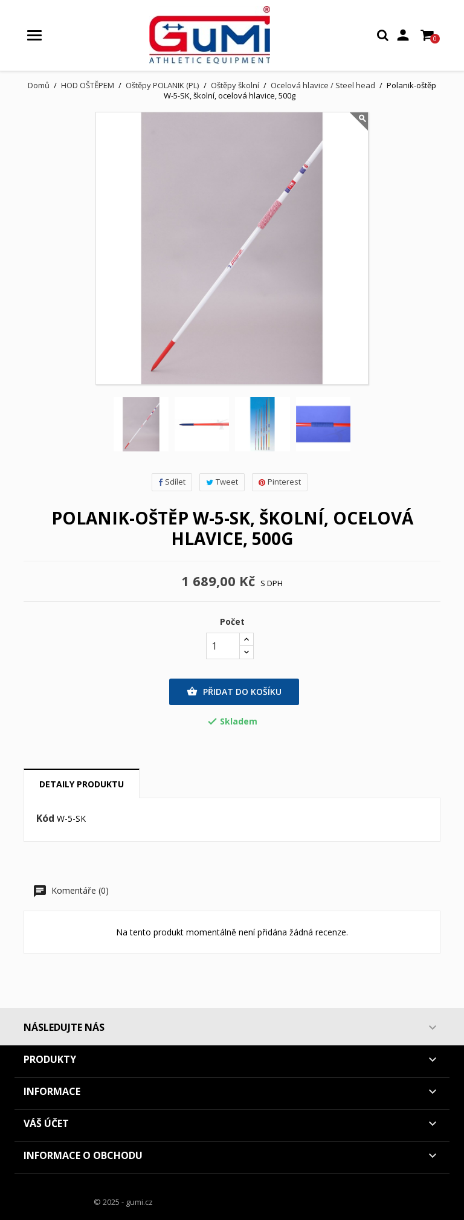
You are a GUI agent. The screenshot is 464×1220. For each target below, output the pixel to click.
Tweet (222, 481)
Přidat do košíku (234, 692)
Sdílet (171, 481)
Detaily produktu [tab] (81, 784)
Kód (45, 818)
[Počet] (223, 646)
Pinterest (280, 481)
